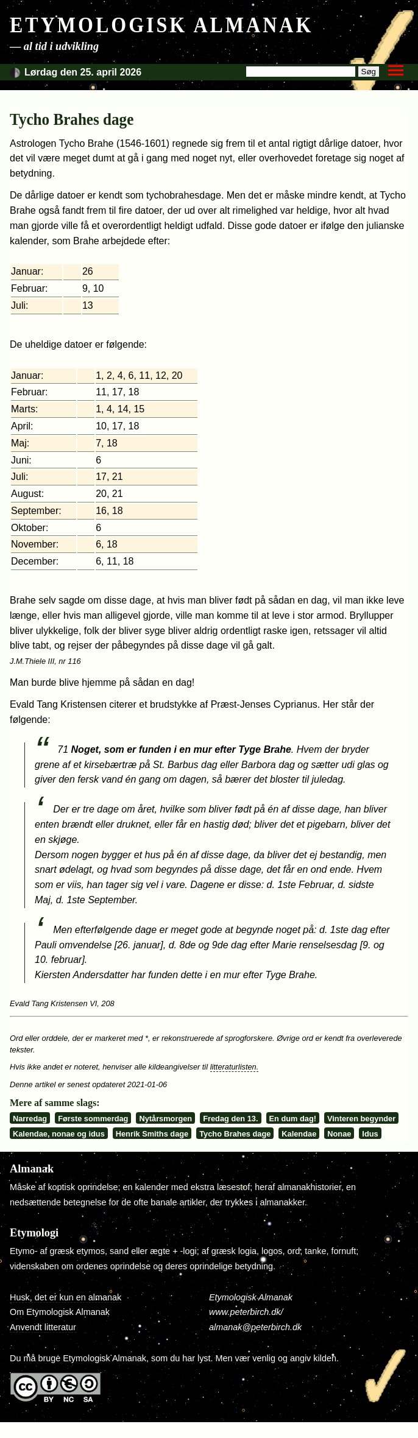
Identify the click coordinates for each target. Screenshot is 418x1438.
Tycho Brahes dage (235, 1133)
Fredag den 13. (230, 1118)
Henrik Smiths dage (152, 1133)
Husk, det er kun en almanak (65, 1297)
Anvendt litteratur (43, 1327)
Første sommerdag (93, 1118)
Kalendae (299, 1133)
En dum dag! (293, 1118)
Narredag (30, 1118)
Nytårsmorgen (165, 1118)
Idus (370, 1133)
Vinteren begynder (361, 1118)
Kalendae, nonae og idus (59, 1133)
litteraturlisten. (234, 1066)
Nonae (339, 1133)
